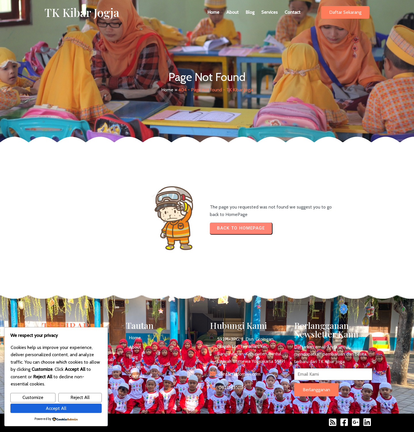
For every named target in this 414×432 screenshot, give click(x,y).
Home (167, 89)
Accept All (56, 408)
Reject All (80, 397)
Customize (32, 397)
